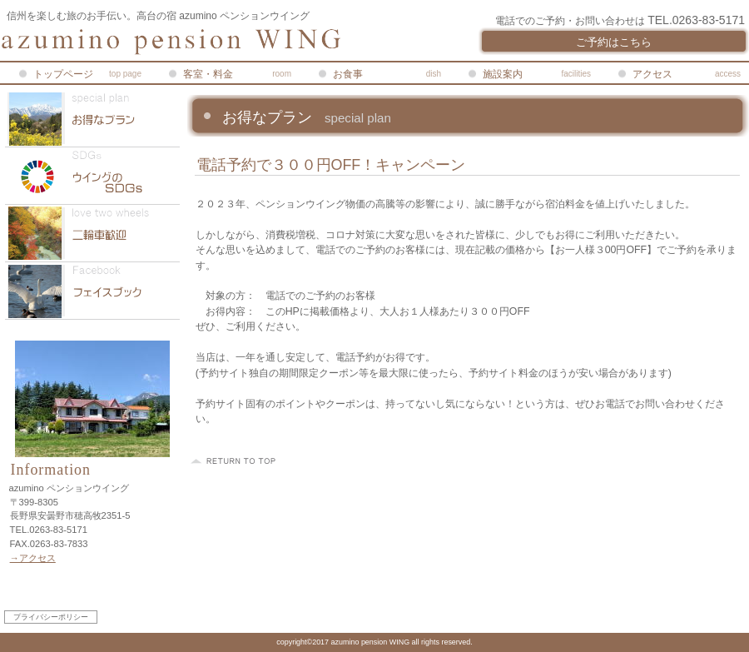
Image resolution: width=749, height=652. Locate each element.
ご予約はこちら (614, 42)
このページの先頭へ (235, 461)
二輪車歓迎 (92, 233)
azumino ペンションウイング (199, 42)
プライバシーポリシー (50, 617)
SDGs (92, 176)
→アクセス (33, 558)
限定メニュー (92, 118)
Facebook (92, 291)
